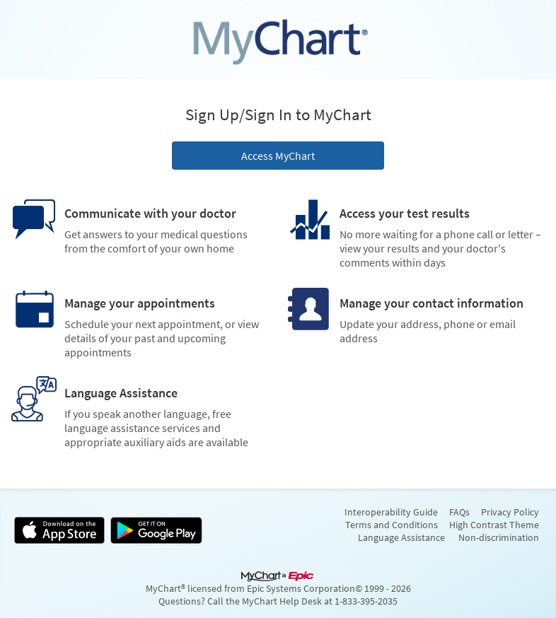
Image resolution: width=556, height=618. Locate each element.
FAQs (459, 512)
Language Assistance (401, 537)
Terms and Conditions (391, 524)
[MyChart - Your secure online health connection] (278, 40)
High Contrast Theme (494, 524)
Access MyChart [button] (278, 155)
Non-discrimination (498, 537)
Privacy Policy (510, 512)
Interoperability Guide (391, 512)
